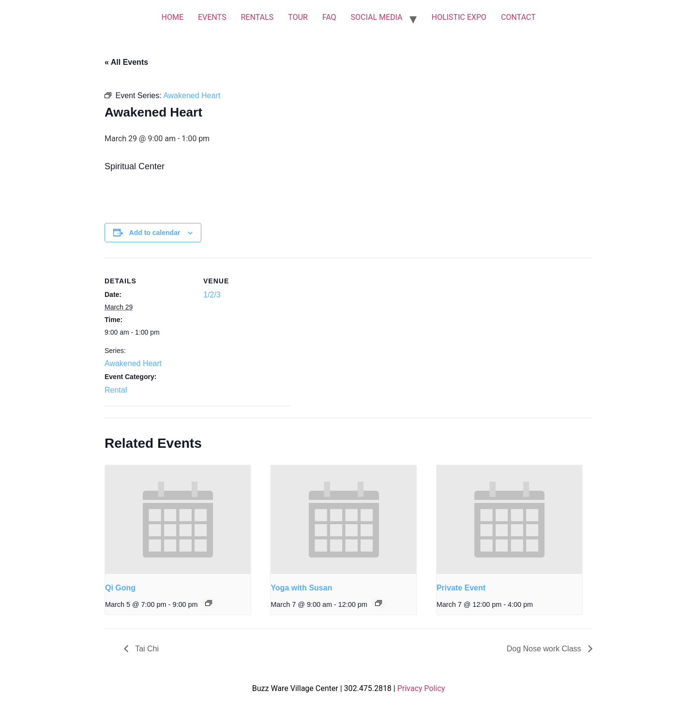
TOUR (298, 17)
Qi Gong (120, 588)
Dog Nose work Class (545, 649)
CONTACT (518, 17)
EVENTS (212, 17)
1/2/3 (212, 295)
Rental (116, 390)
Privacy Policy (421, 688)
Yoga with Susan (301, 588)
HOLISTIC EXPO (458, 17)
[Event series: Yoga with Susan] (378, 603)
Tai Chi (146, 649)
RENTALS (257, 17)
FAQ (329, 17)
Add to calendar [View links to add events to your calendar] (155, 232)
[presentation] (178, 519)
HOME (172, 17)
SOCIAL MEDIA (377, 17)
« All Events (126, 62)
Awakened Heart (133, 363)
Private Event (461, 588)
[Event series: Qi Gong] (208, 603)
